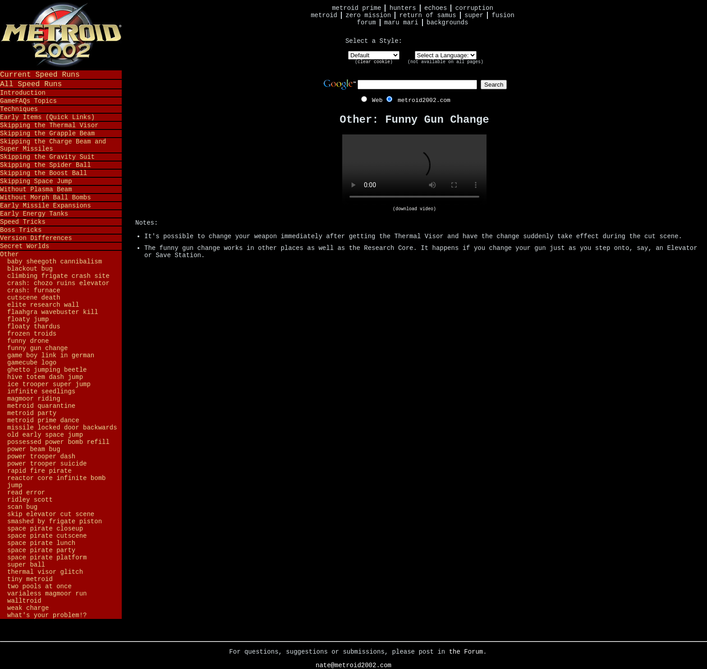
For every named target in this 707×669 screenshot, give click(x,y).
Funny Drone (28, 341)
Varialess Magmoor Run (47, 593)
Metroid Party (31, 413)
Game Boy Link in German (50, 355)
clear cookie (374, 62)
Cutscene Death (33, 297)
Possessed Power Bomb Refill (58, 442)
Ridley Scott (30, 499)
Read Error (26, 492)
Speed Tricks (23, 222)
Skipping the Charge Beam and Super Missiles (53, 145)
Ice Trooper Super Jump (49, 384)
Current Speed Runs (40, 74)
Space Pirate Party (41, 550)
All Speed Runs (31, 84)
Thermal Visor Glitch (45, 572)
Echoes (435, 8)
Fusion (502, 15)
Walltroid (24, 600)
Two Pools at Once (39, 586)
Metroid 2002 (61, 34)
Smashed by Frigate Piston (54, 521)
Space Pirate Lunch (41, 543)
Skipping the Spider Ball (45, 165)
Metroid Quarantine (41, 406)
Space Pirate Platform (47, 557)
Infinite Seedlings (41, 391)
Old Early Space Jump (45, 434)
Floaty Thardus (33, 326)
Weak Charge (28, 608)
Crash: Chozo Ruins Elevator (58, 283)
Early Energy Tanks (34, 213)
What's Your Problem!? (47, 615)
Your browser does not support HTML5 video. (414, 170)
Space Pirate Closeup (45, 528)
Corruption (474, 8)
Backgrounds (447, 22)
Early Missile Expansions (45, 205)
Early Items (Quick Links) (47, 117)
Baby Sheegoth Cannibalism (54, 261)
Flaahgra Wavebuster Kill (52, 312)
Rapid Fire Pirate (39, 471)
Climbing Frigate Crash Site (58, 276)
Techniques (19, 109)
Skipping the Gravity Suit (47, 157)
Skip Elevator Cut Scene (50, 514)
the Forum (466, 651)
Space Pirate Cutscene (47, 536)
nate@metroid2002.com (353, 665)
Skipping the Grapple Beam (47, 133)
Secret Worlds (24, 246)
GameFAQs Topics (28, 101)
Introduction (23, 93)
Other (9, 254)
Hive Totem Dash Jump (45, 377)
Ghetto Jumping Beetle (47, 370)
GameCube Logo (31, 362)
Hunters (403, 8)
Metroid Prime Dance (43, 420)
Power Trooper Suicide (47, 463)
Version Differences (36, 238)
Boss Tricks (20, 230)
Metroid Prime (356, 8)
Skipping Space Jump (36, 181)
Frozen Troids (31, 333)
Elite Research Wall (43, 305)
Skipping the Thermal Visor (49, 125)
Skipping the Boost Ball (43, 173)
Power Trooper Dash (41, 456)
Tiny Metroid (30, 579)
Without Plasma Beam (36, 189)
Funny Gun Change (37, 348)
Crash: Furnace (33, 290)
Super (473, 15)
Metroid (324, 15)
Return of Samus (427, 15)
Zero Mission (368, 15)
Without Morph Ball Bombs (45, 197)
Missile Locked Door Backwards (62, 427)
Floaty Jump (28, 319)
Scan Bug (22, 507)
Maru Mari (401, 22)
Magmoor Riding (33, 398)
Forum (366, 22)
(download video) (414, 209)
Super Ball (26, 564)
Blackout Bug (30, 268)
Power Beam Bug (33, 449)
